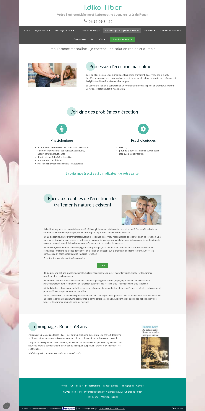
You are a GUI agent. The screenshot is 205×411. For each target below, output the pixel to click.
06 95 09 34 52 (100, 21)
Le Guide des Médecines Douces (112, 408)
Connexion (177, 408)
